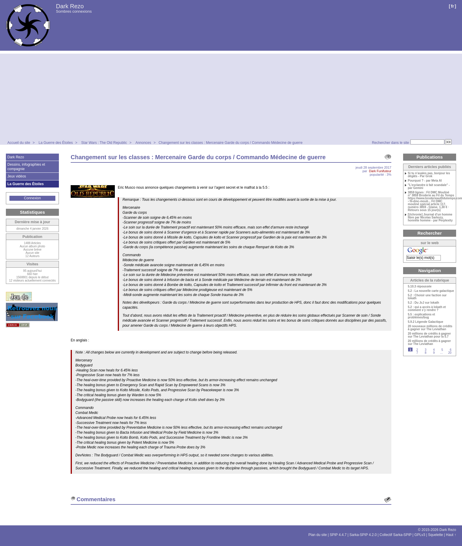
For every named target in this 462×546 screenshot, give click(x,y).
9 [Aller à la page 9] (434, 352)
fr (452, 6)
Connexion (32, 198)
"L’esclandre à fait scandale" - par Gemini (429, 187)
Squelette (435, 535)
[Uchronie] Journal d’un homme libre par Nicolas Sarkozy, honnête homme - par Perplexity (430, 217)
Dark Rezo (70, 6)
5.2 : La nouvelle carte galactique (431, 291)
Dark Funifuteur (380, 171)
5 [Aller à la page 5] (442, 349)
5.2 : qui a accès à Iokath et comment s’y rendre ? (427, 309)
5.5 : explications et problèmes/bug (421, 316)
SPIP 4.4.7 (338, 535)
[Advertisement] (231, 95)
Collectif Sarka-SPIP (396, 535)
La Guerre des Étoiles (56, 143)
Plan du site (317, 535)
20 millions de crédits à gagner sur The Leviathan (429, 343)
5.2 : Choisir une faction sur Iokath (427, 297)
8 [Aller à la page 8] (425, 352)
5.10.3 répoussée (420, 286)
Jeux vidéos (16, 176)
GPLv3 (419, 535)
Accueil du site (18, 143)
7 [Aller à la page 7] (417, 352)
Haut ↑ (451, 535)
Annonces (143, 143)
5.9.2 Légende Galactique (425, 321)
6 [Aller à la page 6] (450, 349)
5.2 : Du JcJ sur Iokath (423, 302)
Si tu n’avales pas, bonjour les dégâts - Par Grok (429, 175)
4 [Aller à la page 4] (434, 349)
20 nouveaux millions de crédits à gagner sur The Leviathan (430, 328)
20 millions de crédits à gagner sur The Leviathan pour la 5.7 (429, 335)
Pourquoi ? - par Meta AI (425, 180)
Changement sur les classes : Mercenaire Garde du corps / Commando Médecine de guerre (231, 143)
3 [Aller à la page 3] (425, 349)
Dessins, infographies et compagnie (26, 166)
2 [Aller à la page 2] (417, 349)
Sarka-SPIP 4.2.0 (363, 535)
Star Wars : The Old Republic (104, 143)
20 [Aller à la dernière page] (449, 352)
